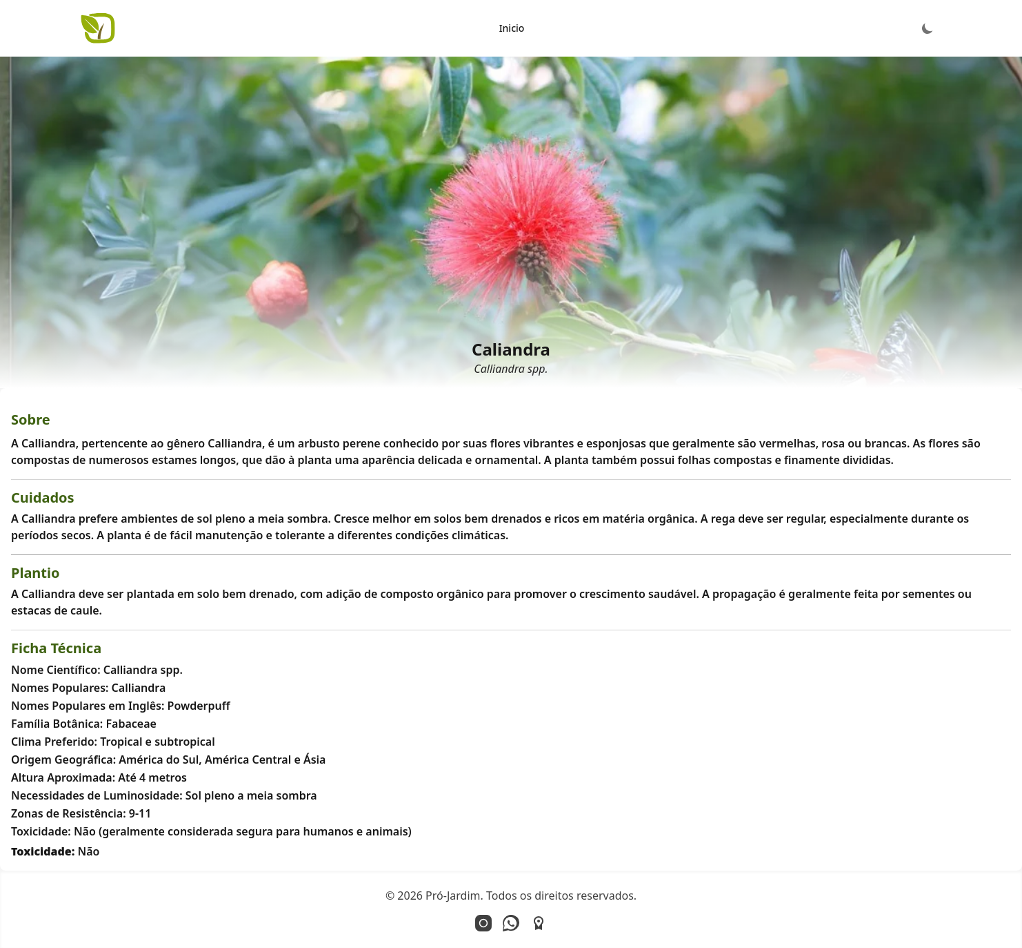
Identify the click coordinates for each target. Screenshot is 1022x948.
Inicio (512, 28)
